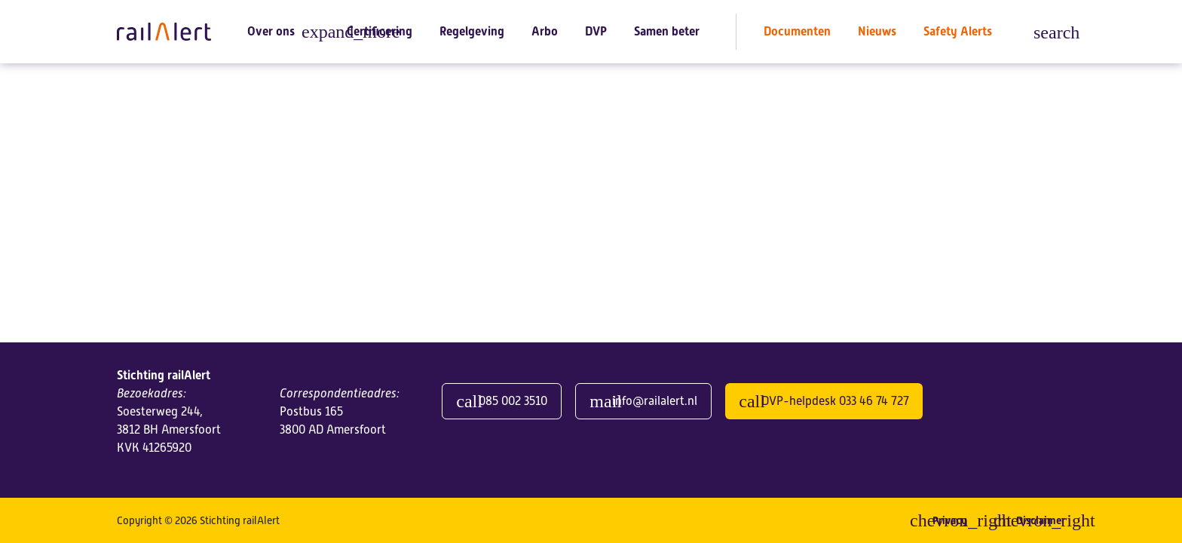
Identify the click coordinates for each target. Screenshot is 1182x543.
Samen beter (667, 31)
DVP (596, 31)
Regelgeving (471, 31)
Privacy (949, 520)
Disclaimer (1040, 520)
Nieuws (877, 31)
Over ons (271, 31)
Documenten (797, 31)
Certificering (379, 31)
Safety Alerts (957, 31)
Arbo (544, 31)
